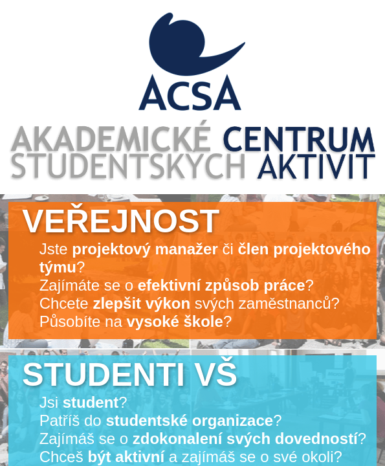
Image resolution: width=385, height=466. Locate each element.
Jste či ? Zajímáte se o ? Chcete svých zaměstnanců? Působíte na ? (196, 266)
